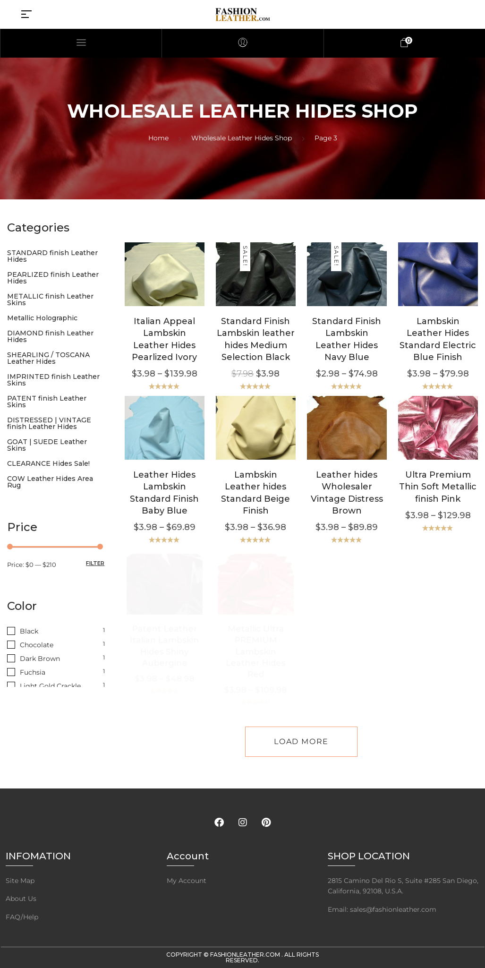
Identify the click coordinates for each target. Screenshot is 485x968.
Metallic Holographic (42, 318)
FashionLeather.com (245, 954)
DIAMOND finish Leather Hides (50, 336)
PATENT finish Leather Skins (46, 401)
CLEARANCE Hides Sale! (48, 463)
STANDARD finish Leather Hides (52, 256)
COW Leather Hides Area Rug (50, 481)
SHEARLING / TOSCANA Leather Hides (48, 358)
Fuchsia (32, 672)
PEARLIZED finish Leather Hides (53, 277)
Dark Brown (40, 658)
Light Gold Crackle (50, 686)
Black (29, 631)
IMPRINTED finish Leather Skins (53, 379)
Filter (95, 563)
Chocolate (36, 645)
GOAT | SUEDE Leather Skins (47, 445)
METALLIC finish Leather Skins (50, 299)
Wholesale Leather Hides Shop (241, 138)
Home (158, 138)
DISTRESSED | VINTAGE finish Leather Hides (49, 423)
